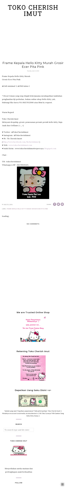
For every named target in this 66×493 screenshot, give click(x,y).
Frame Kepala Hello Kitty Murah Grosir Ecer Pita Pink (27, 209)
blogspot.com (50, 148)
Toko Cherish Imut (33, 11)
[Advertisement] (33, 41)
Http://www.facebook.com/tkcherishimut (21, 142)
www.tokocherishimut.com (20, 145)
